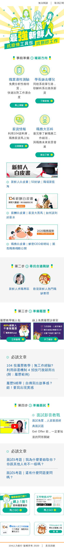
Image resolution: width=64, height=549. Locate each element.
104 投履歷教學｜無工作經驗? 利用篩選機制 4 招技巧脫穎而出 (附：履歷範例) (31, 370)
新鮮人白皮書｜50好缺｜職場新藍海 (32, 182)
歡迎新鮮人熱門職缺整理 (44, 289)
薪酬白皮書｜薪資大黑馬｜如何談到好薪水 (32, 213)
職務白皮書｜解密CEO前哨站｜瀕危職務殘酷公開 (32, 244)
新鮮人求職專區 (19, 287)
